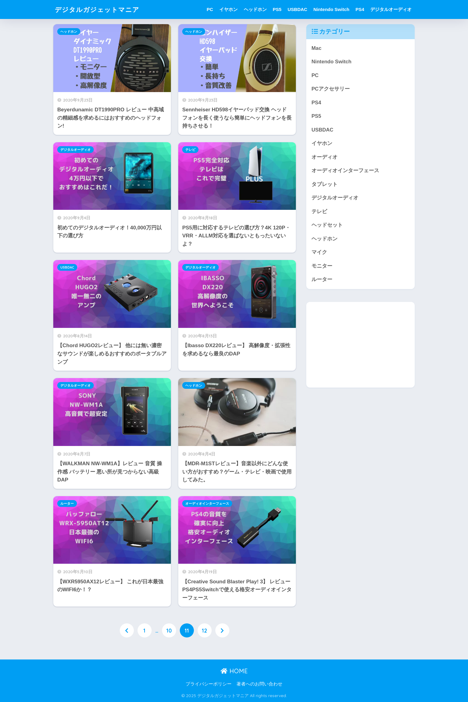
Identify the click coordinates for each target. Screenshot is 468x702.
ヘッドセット (327, 226)
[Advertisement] (360, 346)
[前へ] (127, 630)
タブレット (324, 185)
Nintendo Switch (331, 9)
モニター (321, 267)
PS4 (360, 9)
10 (169, 630)
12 (204, 630)
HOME (234, 671)
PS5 (277, 9)
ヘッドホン (255, 9)
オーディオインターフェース (207, 503)
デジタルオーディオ (391, 9)
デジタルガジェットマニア (101, 9)
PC (210, 9)
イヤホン (228, 9)
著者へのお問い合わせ (259, 684)
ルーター (67, 503)
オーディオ (324, 158)
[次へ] (222, 630)
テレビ (190, 149)
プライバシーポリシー (209, 684)
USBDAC (297, 9)
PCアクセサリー (330, 89)
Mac (316, 48)
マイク (319, 253)
